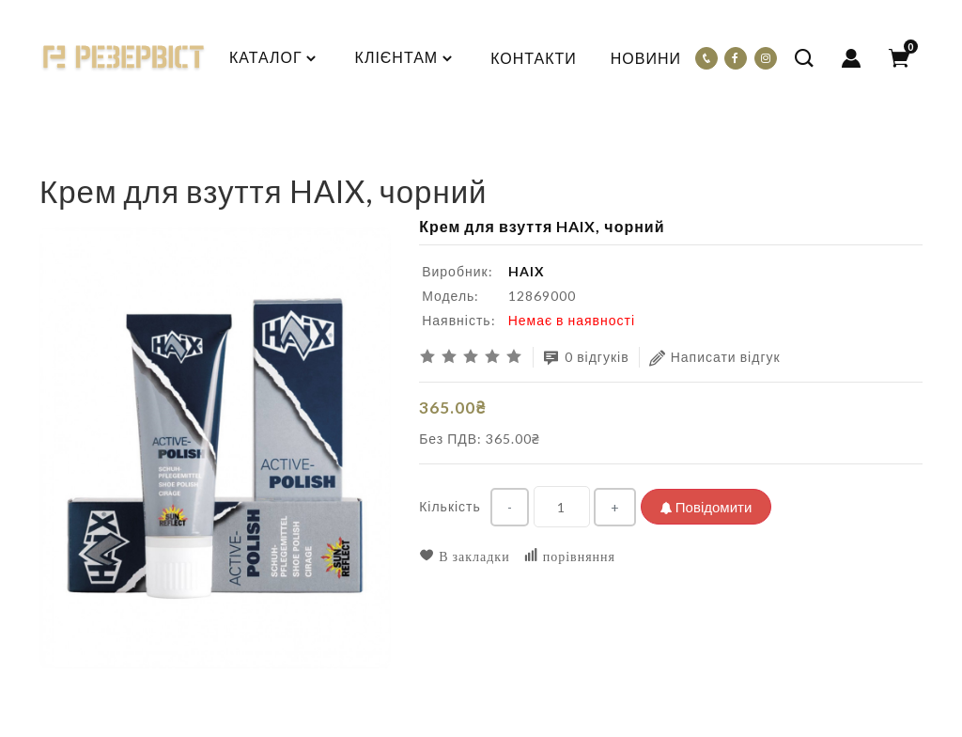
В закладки (464, 556)
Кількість (450, 506)
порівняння (569, 556)
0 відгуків (586, 358)
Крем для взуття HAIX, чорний (188, 158)
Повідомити (706, 506)
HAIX (526, 271)
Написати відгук (715, 358)
